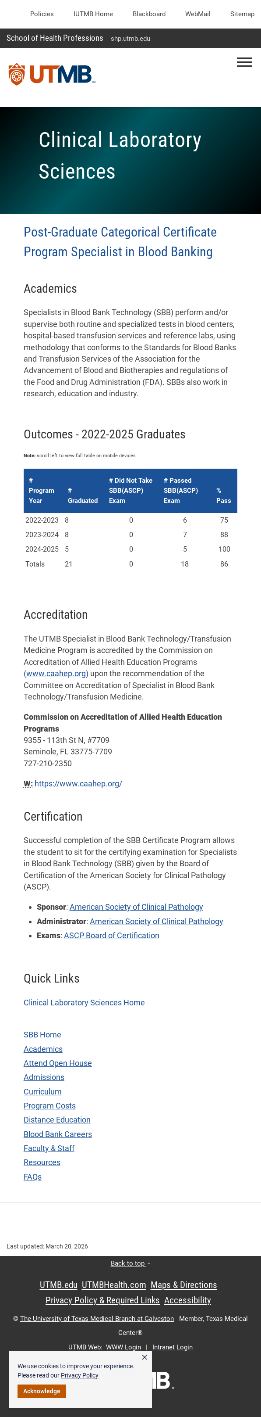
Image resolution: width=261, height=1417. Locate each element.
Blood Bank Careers (58, 1134)
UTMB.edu (59, 1285)
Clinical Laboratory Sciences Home (84, 1003)
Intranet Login (172, 1347)
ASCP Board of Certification (111, 935)
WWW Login (123, 1347)
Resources (42, 1162)
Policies (42, 14)
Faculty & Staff (49, 1148)
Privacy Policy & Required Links (103, 1300)
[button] (244, 62)
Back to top (131, 1263)
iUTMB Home (93, 14)
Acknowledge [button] (41, 1391)
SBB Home (42, 1035)
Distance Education (57, 1120)
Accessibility (187, 1300)
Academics (43, 1049)
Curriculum (43, 1092)
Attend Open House (58, 1063)
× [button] (144, 1357)
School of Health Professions (55, 38)
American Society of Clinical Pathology (136, 907)
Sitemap (242, 14)
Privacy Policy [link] (80, 1375)
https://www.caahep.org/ (78, 783)
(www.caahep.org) (56, 673)
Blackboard (149, 14)
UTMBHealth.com (114, 1285)
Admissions (44, 1077)
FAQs (33, 1177)
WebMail (198, 14)
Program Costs (50, 1106)
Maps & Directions (184, 1285)
